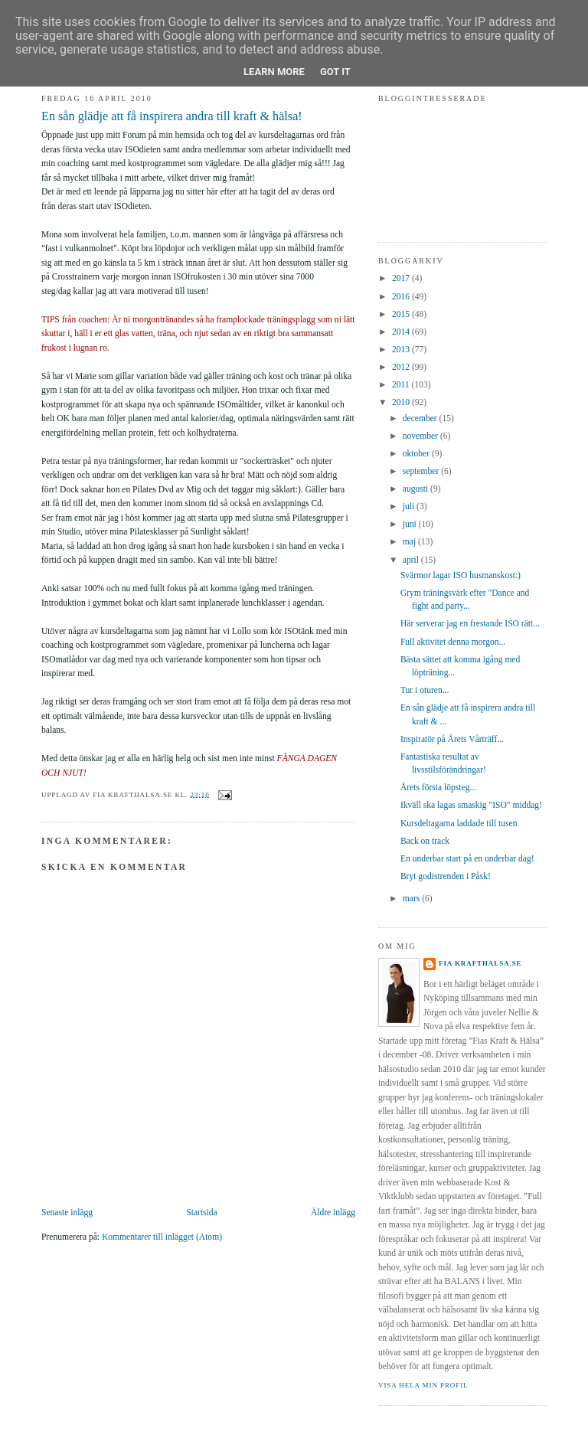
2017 (402, 278)
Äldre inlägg (333, 1213)
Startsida (201, 1213)
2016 (402, 297)
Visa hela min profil (423, 1385)
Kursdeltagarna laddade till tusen (459, 824)
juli (409, 507)
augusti (416, 489)
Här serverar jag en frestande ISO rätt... (470, 624)
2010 (402, 402)
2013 (402, 350)
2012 (402, 367)
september (422, 471)
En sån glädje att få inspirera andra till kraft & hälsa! (171, 116)
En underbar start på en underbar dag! (467, 859)
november (421, 436)
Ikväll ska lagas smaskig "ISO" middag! (471, 805)
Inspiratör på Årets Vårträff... (452, 739)
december (421, 418)
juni (411, 524)
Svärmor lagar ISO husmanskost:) (460, 575)
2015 (402, 314)
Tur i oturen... (424, 690)
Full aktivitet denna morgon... (452, 642)
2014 (402, 332)
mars (412, 899)
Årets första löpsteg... (438, 788)
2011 (402, 385)
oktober (417, 454)
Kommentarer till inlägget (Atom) (162, 1237)
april (412, 560)
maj (410, 542)
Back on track (424, 841)
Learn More (274, 71)
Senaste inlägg (67, 1213)
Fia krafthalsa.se (480, 963)
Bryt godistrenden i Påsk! (445, 876)
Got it (335, 71)
